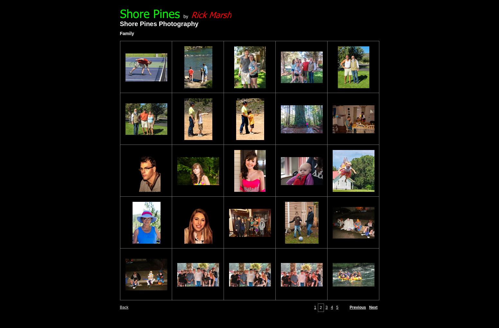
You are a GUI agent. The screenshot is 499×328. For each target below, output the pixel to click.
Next (373, 307)
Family (127, 33)
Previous (358, 307)
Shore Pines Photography (159, 23)
